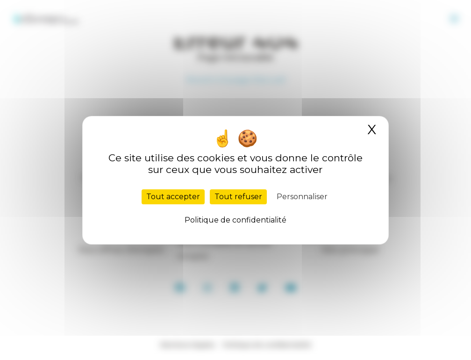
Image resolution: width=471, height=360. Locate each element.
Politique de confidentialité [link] (235, 220)
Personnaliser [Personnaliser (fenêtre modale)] (302, 196)
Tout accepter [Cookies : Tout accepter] (173, 196)
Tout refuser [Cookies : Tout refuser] (238, 196)
